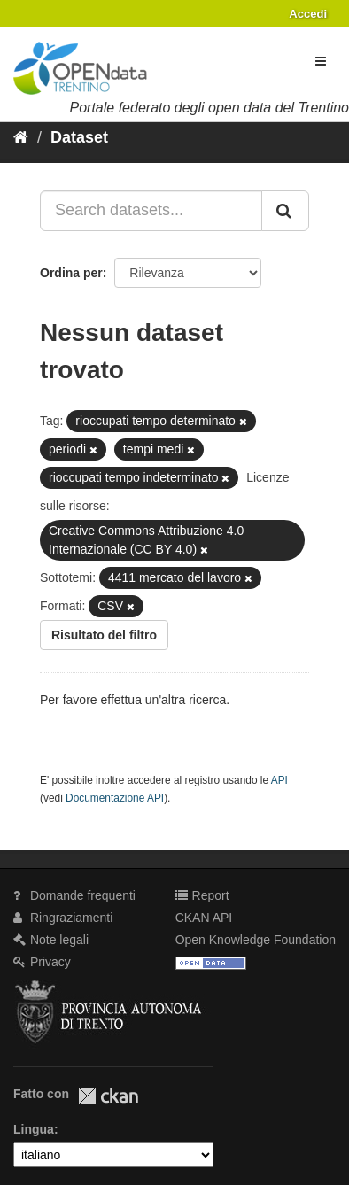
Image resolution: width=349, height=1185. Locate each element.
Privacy (42, 962)
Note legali (51, 940)
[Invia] (285, 210)
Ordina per (71, 273)
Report (202, 895)
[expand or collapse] (321, 61)
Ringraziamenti (62, 917)
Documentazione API (115, 798)
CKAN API (204, 917)
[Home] (20, 137)
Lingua (33, 1129)
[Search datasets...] (151, 210)
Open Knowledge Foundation (255, 940)
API (279, 780)
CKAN (108, 1096)
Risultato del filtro (104, 635)
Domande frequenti (74, 895)
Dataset (79, 137)
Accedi (308, 13)
